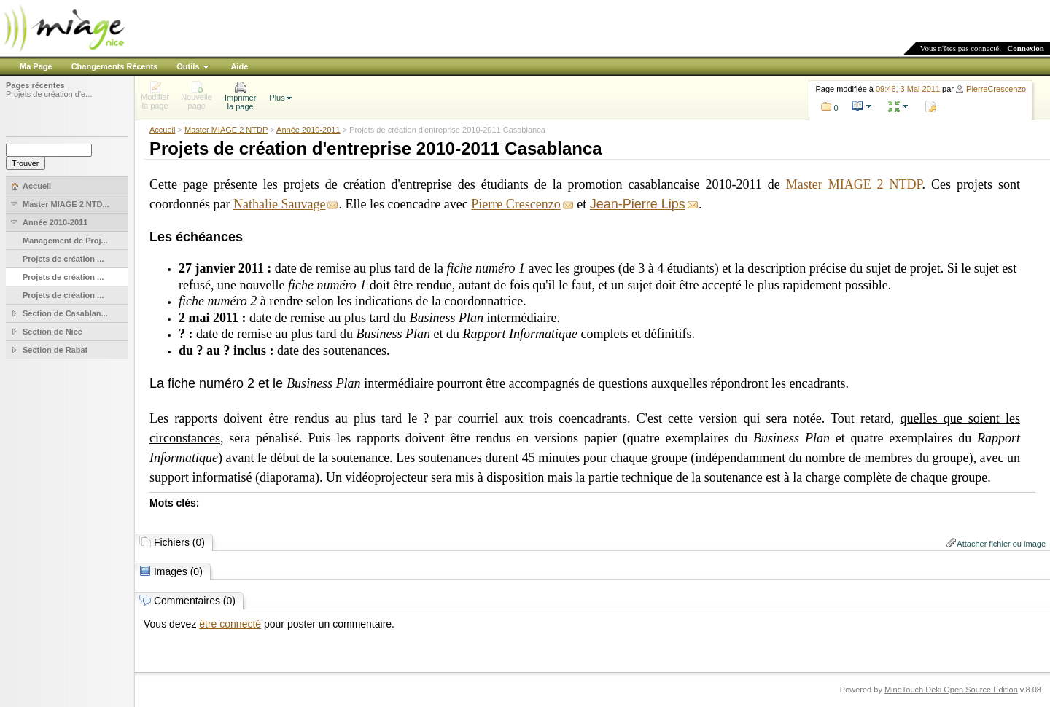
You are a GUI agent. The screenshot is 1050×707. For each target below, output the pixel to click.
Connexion (1025, 48)
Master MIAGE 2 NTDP (226, 129)
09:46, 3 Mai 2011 (908, 89)
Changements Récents (114, 66)
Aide (239, 66)
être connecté (230, 624)
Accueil (162, 129)
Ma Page (36, 66)
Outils (187, 66)
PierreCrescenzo (996, 89)
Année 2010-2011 (308, 129)
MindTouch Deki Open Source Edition (951, 689)
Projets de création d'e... (49, 94)
